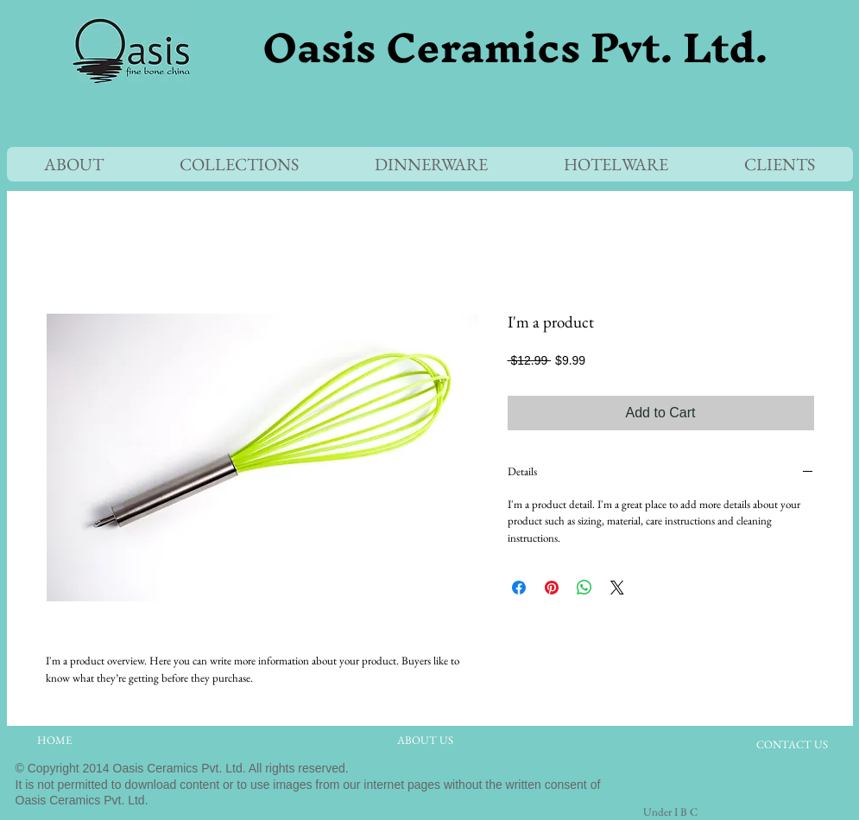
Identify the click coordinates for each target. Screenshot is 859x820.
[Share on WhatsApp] (584, 587)
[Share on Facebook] (518, 587)
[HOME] (54, 741)
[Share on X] (617, 587)
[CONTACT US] (792, 745)
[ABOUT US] (425, 741)
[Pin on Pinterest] (551, 587)
